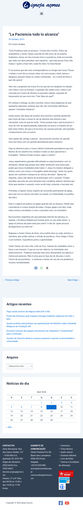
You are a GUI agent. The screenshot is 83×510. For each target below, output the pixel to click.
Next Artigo (74, 280)
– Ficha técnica (66, 449)
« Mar (9, 427)
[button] (41, 13)
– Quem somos (66, 452)
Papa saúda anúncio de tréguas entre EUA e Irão (28, 311)
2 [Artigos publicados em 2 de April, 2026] (51, 403)
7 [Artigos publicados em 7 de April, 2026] (31, 407)
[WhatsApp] (41, 268)
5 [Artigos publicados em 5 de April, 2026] (11, 407)
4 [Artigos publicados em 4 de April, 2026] (71, 403)
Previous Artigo (11, 280)
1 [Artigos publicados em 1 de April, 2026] (41, 403)
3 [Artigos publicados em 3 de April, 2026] (61, 403)
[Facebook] (36, 268)
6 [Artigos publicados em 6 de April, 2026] (21, 407)
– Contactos (64, 446)
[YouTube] (67, 503)
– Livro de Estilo (66, 459)
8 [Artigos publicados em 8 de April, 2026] (41, 407)
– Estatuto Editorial (67, 455)
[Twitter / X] (47, 268)
